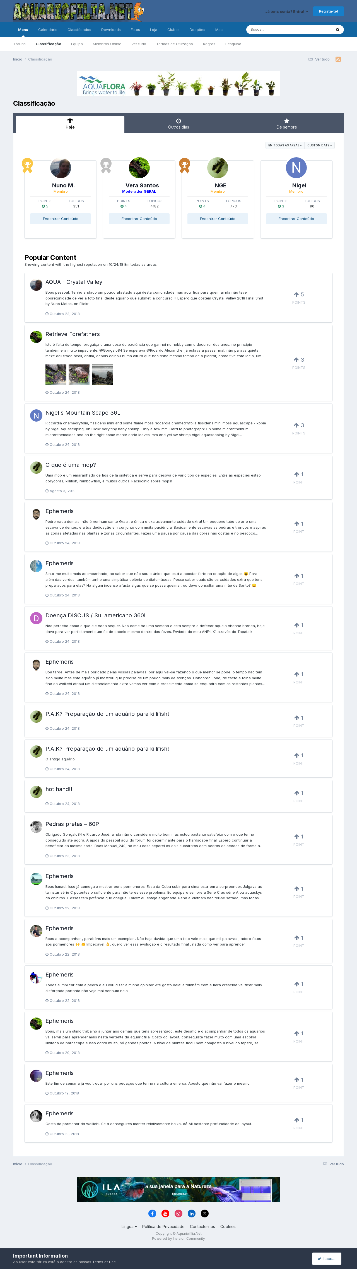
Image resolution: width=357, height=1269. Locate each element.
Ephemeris (59, 511)
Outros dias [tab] (179, 123)
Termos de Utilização (174, 44)
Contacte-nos (202, 1226)
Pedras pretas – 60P (72, 824)
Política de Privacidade (163, 1226)
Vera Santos (142, 185)
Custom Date (319, 145)
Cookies (228, 1226)
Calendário (47, 29)
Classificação (48, 44)
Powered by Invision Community (178, 1238)
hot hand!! (58, 789)
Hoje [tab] (70, 123)
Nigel (299, 185)
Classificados (79, 29)
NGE (220, 185)
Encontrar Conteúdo (60, 218)
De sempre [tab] (287, 123)
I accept (327, 1258)
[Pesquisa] (273, 29)
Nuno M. (63, 185)
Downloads (111, 29)
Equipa (77, 44)
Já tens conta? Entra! (286, 11)
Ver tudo (138, 44)
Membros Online (107, 44)
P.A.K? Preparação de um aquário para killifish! (107, 713)
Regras (209, 44)
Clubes (173, 29)
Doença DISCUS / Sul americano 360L (96, 615)
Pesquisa (233, 44)
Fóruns (20, 44)
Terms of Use (104, 1262)
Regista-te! (328, 11)
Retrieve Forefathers (72, 334)
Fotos (135, 29)
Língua (129, 1226)
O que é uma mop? (70, 464)
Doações (197, 29)
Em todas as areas (285, 145)
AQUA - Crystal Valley (73, 282)
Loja (153, 29)
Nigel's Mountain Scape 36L (82, 412)
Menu (23, 32)
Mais (219, 29)
